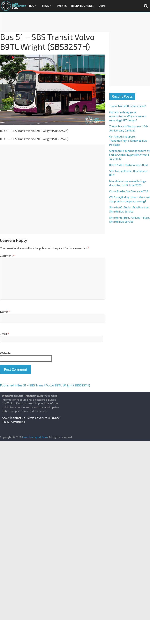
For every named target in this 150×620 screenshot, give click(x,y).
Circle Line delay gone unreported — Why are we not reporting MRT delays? (127, 116)
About (6, 417)
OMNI (102, 5)
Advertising (18, 421)
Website (5, 353)
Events (62, 5)
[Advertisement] (75, 22)
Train (45, 5)
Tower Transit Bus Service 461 (127, 106)
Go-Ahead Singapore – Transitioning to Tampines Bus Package (128, 140)
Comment (7, 255)
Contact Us (18, 417)
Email (4, 333)
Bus (31, 5)
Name (5, 311)
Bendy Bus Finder (82, 5)
